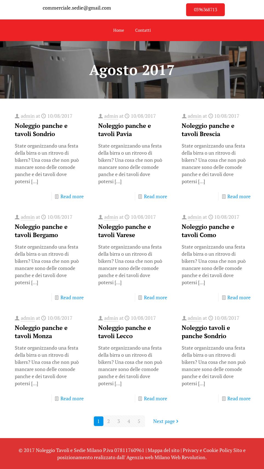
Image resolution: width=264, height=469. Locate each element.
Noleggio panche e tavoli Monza (41, 332)
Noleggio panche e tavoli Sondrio (41, 130)
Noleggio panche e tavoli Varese (124, 231)
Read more (72, 196)
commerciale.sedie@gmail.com (77, 7)
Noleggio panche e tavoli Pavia (124, 130)
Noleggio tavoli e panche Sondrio (206, 332)
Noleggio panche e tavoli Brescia (208, 130)
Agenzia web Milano (148, 457)
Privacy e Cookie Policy (207, 450)
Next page (166, 421)
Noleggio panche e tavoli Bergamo (41, 231)
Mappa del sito (163, 450)
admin (28, 116)
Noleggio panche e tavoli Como (208, 231)
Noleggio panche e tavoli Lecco (124, 332)
